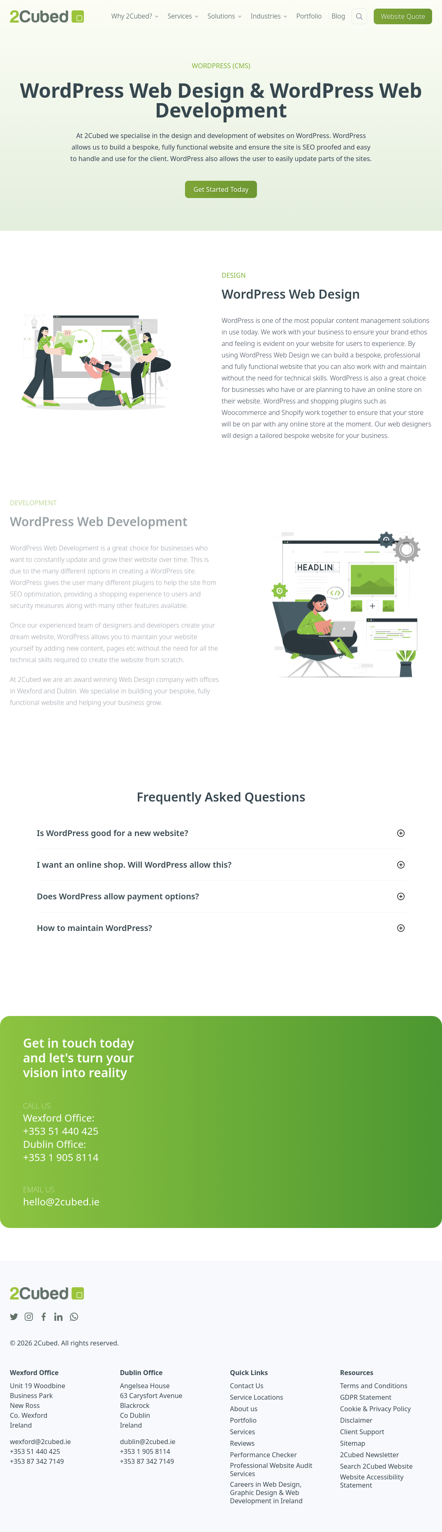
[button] (221, 833)
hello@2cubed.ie (61, 1201)
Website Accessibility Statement (371, 1481)
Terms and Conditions (373, 1386)
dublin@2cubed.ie (148, 1441)
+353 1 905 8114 (145, 1451)
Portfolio (243, 1420)
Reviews (242, 1443)
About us (243, 1409)
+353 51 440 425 (35, 1451)
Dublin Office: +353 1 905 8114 (60, 1151)
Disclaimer (356, 1420)
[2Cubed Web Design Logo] (47, 16)
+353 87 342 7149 (37, 1461)
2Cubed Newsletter (369, 1455)
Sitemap (353, 1443)
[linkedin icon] (58, 1317)
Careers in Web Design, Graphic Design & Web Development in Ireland (266, 1492)
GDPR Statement (365, 1397)
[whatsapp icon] (74, 1317)
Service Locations (256, 1397)
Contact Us (246, 1386)
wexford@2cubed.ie (40, 1441)
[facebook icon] (43, 1317)
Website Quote (403, 16)
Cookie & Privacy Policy (375, 1409)
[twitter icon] (14, 1317)
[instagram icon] (29, 1317)
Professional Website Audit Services (271, 1469)
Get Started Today (221, 189)
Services (242, 1432)
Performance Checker (263, 1455)
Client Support (362, 1432)
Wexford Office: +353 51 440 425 (60, 1124)
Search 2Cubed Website (376, 1466)
